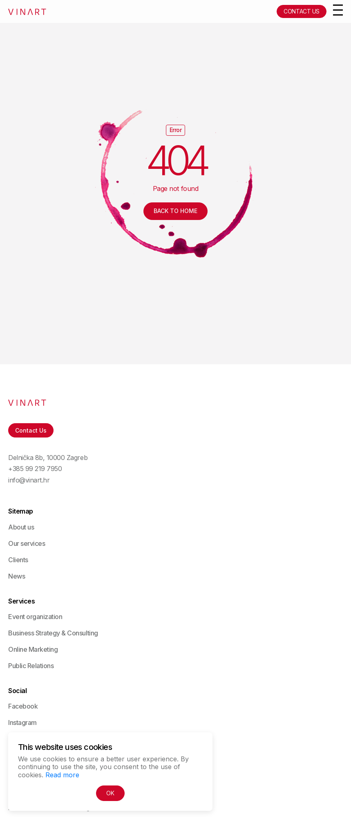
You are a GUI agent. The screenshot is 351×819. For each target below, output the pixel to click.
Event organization (35, 617)
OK (110, 793)
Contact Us (302, 11)
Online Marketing (33, 649)
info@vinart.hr (28, 480)
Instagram (22, 722)
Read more (62, 775)
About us (21, 527)
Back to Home (175, 210)
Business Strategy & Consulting (53, 633)
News (16, 576)
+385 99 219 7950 (35, 469)
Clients (18, 560)
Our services (26, 543)
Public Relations (31, 666)
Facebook (23, 706)
